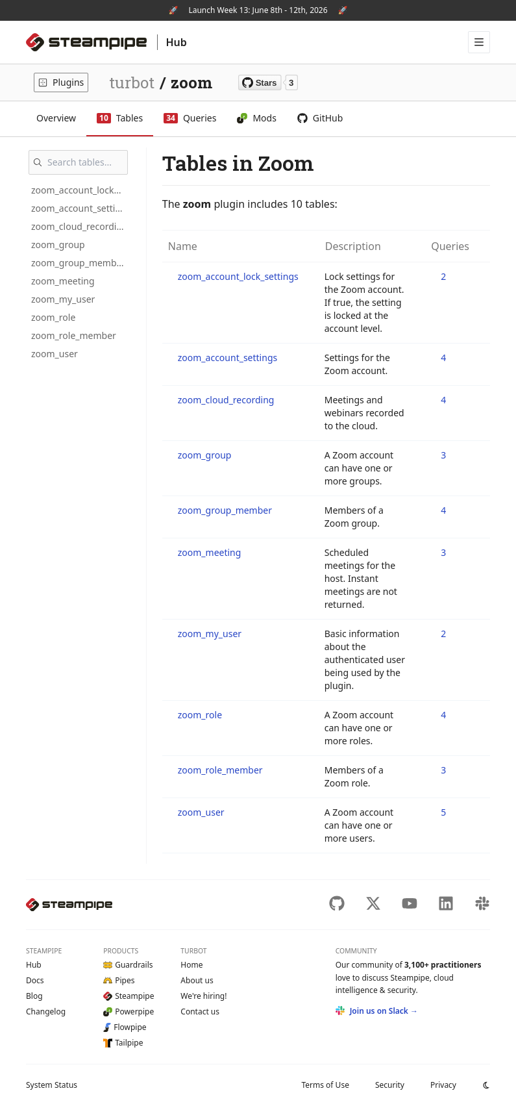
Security (389, 1084)
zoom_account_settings (80, 208)
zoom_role (53, 317)
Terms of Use (325, 1084)
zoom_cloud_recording (79, 226)
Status (51, 1084)
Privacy (443, 1084)
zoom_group (58, 244)
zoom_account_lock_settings (80, 190)
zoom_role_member (73, 335)
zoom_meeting (63, 281)
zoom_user (54, 353)
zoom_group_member (78, 263)
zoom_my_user (63, 299)
